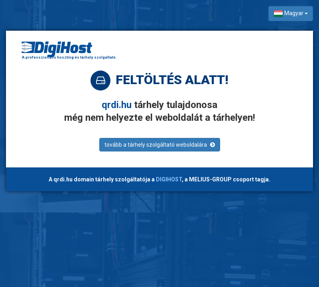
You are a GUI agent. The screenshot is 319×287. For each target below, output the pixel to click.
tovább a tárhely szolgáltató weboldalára (159, 145)
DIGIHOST (169, 179)
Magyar (291, 13)
